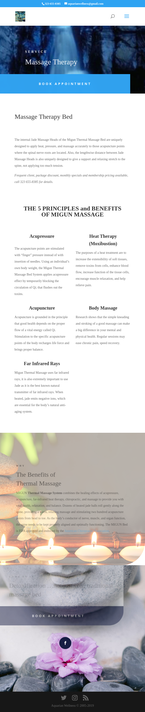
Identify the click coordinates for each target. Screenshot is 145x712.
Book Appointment (61, 84)
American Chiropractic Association (86, 530)
